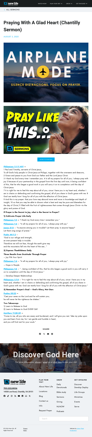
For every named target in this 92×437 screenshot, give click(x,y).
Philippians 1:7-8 (11, 279)
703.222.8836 (10, 388)
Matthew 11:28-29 (12, 313)
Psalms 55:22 (10, 293)
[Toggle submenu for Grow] (72, 4)
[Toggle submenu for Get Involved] (87, 4)
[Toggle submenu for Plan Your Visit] (62, 4)
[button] (46, 130)
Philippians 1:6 (10, 268)
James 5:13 (9, 227)
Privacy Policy (25, 430)
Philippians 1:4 (10, 223)
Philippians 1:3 (10, 219)
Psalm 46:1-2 (10, 234)
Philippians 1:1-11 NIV (14, 166)
